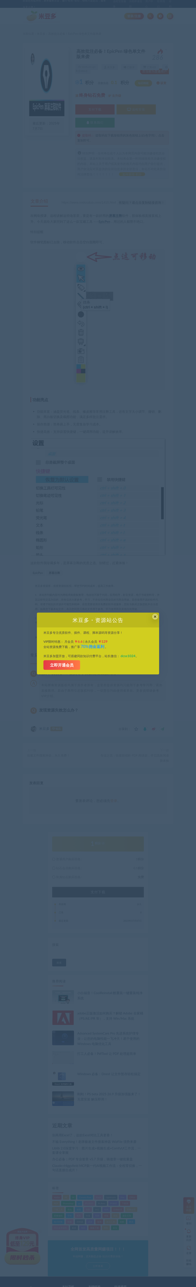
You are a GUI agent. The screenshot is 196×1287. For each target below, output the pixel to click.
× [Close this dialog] (155, 616)
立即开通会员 (62, 665)
